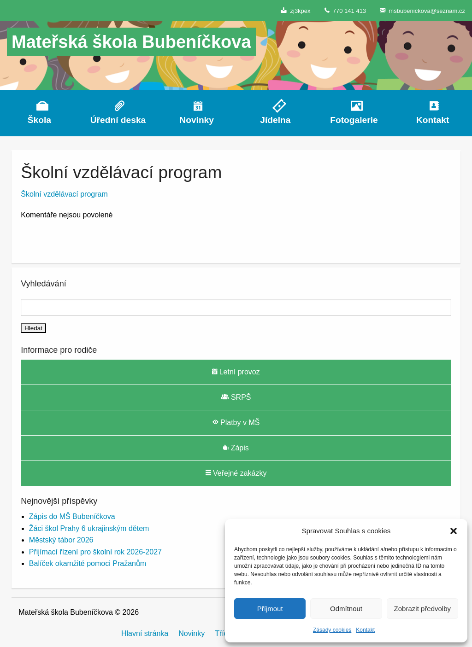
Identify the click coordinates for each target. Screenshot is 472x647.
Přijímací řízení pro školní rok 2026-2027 (95, 552)
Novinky (196, 120)
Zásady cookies (332, 630)
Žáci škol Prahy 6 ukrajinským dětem (89, 528)
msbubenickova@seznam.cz (422, 10)
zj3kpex (295, 10)
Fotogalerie (354, 120)
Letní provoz (236, 371)
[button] (453, 531)
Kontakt (365, 630)
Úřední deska (118, 120)
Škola (39, 120)
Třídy (223, 633)
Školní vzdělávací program (64, 194)
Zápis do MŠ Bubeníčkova (72, 516)
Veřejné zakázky (236, 473)
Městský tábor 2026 (61, 540)
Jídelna (275, 120)
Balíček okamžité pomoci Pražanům (87, 563)
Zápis (236, 447)
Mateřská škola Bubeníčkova (131, 42)
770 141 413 (345, 10)
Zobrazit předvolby (422, 608)
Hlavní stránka (144, 633)
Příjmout (270, 608)
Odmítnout (346, 608)
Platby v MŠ (236, 422)
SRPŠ (236, 397)
